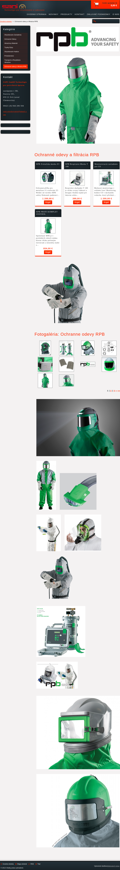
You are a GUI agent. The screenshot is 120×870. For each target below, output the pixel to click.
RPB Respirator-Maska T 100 (76, 165)
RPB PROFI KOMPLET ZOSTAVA (47, 213)
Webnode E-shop (113, 866)
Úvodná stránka (6, 21)
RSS (32, 864)
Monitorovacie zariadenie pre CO (106, 165)
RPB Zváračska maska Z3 (47, 164)
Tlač (38, 864)
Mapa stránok (22, 864)
